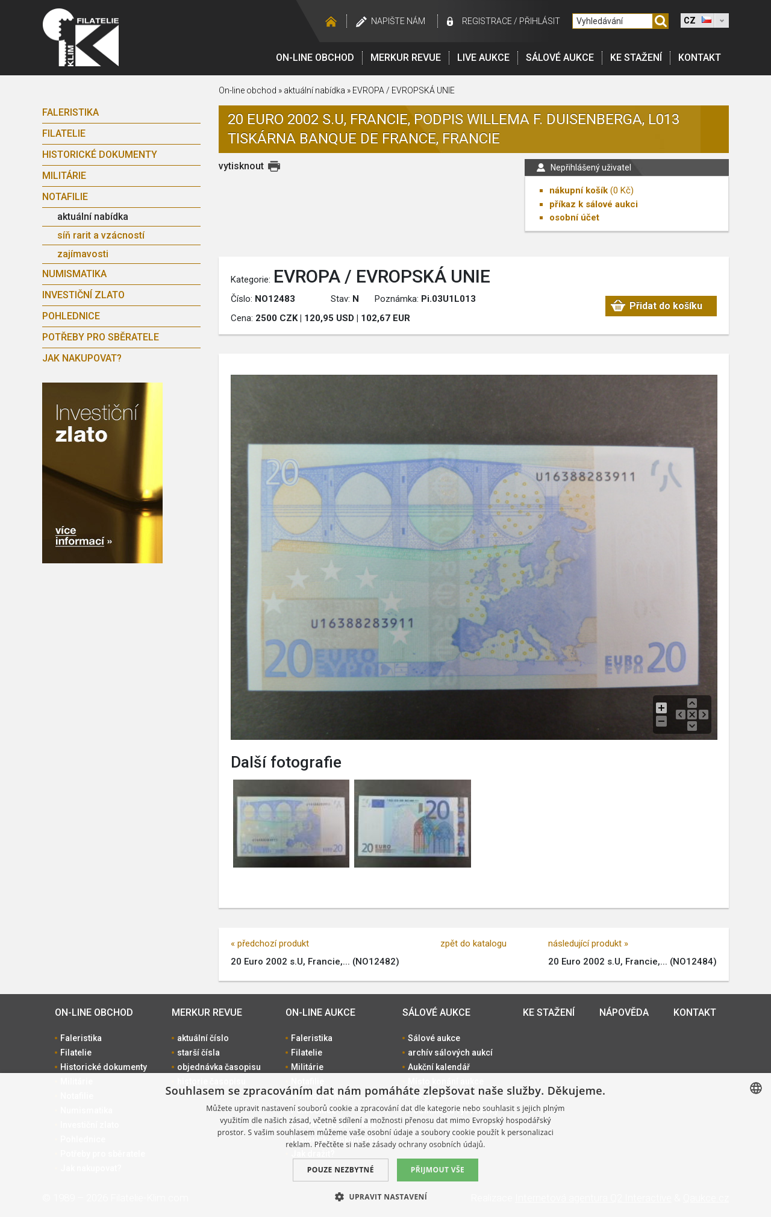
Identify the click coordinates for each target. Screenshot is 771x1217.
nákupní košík (578, 190)
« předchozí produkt (270, 943)
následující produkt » (588, 943)
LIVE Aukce (483, 57)
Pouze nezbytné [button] (340, 1170)
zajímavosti (82, 254)
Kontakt (699, 57)
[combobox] (756, 1088)
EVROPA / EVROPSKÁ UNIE (403, 90)
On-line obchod (315, 57)
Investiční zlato (83, 295)
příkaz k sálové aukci (593, 204)
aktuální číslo (203, 1038)
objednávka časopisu (219, 1067)
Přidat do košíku (665, 305)
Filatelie (64, 133)
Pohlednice (71, 316)
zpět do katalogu (473, 943)
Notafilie (65, 196)
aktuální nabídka (92, 216)
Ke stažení (636, 57)
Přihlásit (539, 21)
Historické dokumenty (99, 154)
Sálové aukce (560, 57)
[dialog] (385, 1145)
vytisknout (241, 166)
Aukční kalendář (439, 1067)
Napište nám (398, 21)
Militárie (64, 175)
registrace (487, 21)
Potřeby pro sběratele (100, 337)
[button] (385, 1196)
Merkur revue (405, 57)
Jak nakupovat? (82, 358)
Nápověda (624, 1012)
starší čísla (198, 1052)
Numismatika (74, 274)
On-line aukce (320, 1012)
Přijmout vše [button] (437, 1170)
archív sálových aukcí (450, 1052)
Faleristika (70, 112)
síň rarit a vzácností (101, 235)
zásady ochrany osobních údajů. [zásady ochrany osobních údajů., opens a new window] (428, 1144)
